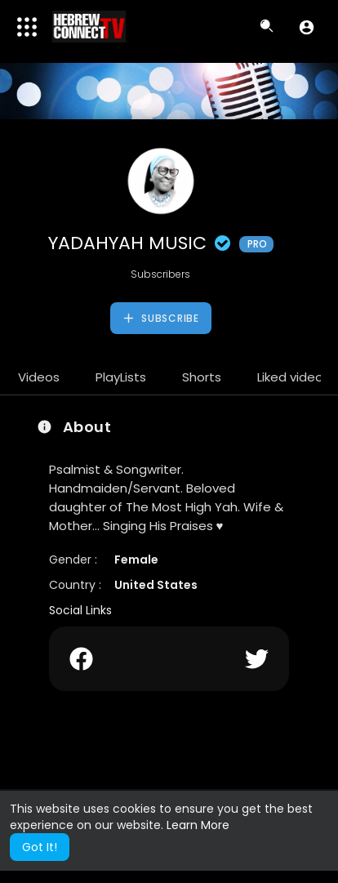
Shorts (201, 377)
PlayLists (121, 377)
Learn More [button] (198, 825)
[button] (306, 27)
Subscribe (160, 318)
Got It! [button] (39, 847)
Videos (39, 377)
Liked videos (293, 377)
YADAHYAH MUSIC (161, 243)
